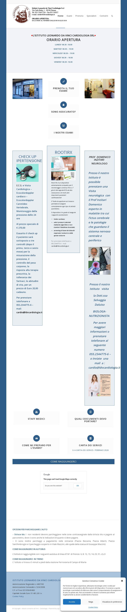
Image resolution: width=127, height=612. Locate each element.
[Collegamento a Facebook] (112, 2)
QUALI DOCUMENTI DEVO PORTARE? (90, 420)
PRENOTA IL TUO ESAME (63, 89)
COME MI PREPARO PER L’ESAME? (36, 446)
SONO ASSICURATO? (63, 111)
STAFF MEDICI (36, 418)
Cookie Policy (93, 607)
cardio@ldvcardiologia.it (29, 312)
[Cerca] (112, 16)
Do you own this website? (53, 486)
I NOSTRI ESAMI (63, 132)
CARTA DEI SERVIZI (90, 445)
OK (78, 486)
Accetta (72, 602)
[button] (122, 581)
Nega (91, 602)
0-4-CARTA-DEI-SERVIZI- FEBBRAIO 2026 (90, 450)
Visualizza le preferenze (112, 602)
